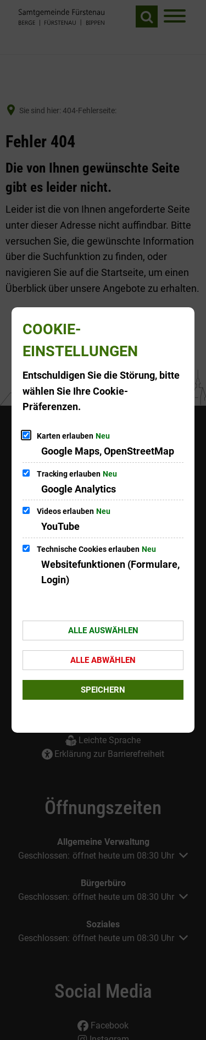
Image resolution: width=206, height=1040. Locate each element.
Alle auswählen (103, 630)
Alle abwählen (103, 660)
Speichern (103, 690)
